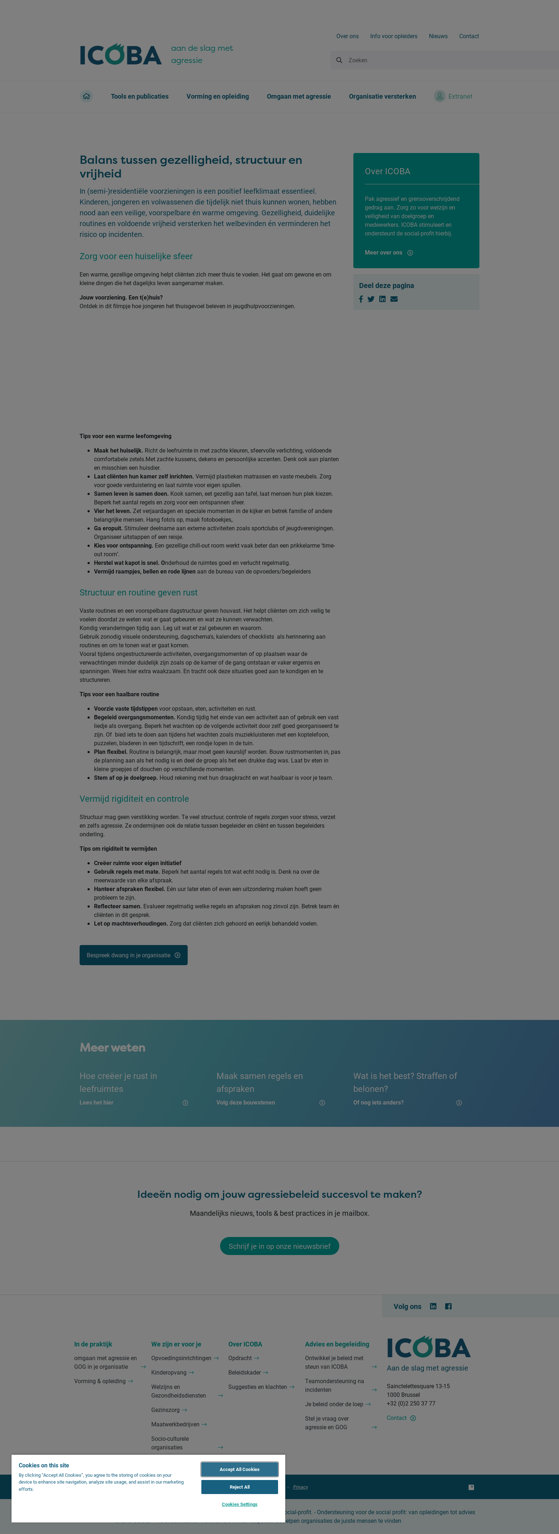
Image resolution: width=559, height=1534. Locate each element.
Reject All (240, 1487)
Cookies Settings (240, 1504)
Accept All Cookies (240, 1469)
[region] (148, 1488)
